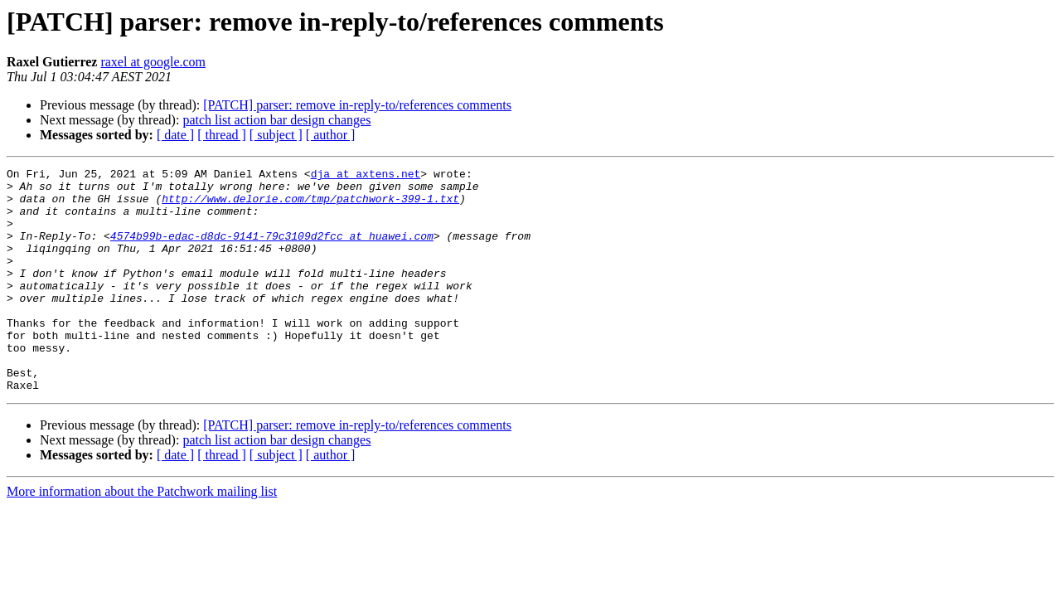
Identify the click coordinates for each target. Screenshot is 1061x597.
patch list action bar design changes (276, 120)
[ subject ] (276, 135)
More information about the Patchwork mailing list (142, 536)
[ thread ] (221, 135)
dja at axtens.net (366, 175)
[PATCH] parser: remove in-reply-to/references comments (357, 105)
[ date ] (175, 135)
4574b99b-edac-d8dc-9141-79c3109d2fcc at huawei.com (272, 250)
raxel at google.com (153, 62)
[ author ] (331, 135)
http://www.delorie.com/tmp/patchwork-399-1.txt (310, 205)
